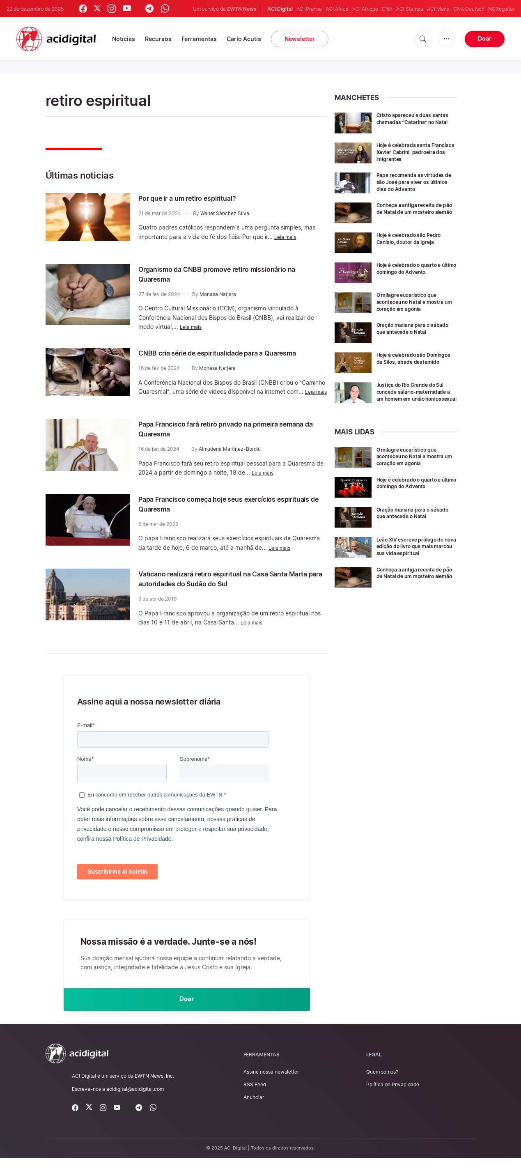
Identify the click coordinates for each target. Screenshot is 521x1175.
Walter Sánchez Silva (224, 213)
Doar (484, 38)
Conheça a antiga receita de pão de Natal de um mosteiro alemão (415, 211)
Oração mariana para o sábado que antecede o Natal (415, 328)
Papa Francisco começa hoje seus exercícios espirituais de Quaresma (225, 516)
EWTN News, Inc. (154, 1093)
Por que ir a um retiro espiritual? (200, 198)
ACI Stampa (409, 9)
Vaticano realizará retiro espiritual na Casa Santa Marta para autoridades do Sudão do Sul (231, 591)
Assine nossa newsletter (271, 1088)
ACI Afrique (365, 9)
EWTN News (242, 9)
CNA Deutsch (468, 9)
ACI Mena (438, 9)
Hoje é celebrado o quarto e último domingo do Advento (415, 268)
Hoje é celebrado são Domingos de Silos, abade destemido (412, 361)
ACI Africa (337, 9)
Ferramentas (199, 38)
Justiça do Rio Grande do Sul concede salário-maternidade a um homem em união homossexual (415, 394)
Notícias (123, 38)
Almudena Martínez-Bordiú (230, 462)
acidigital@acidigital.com (135, 1106)
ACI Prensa (309, 9)
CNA (387, 9)
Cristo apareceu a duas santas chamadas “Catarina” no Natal (415, 121)
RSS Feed (254, 1101)
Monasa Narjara (218, 294)
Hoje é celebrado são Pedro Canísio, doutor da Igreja (413, 238)
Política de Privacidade (392, 1101)
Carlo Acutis (244, 38)
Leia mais (286, 236)
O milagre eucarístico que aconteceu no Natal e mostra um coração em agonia (415, 301)
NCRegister (501, 9)
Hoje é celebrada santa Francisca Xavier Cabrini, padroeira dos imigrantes (411, 151)
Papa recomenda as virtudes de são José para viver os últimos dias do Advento (415, 181)
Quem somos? (382, 1088)
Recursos (158, 38)
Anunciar (253, 1114)
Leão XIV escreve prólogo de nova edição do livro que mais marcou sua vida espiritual (415, 555)
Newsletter (300, 38)
